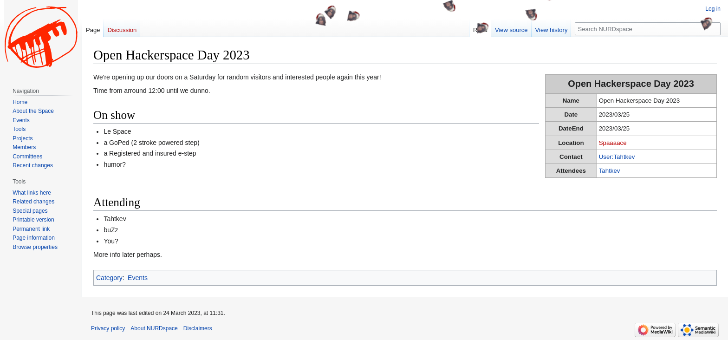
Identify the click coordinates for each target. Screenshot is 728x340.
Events (138, 277)
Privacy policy (108, 328)
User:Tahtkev (617, 156)
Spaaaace (613, 142)
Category (109, 277)
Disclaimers (197, 328)
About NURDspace (153, 328)
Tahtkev (609, 170)
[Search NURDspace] (648, 28)
